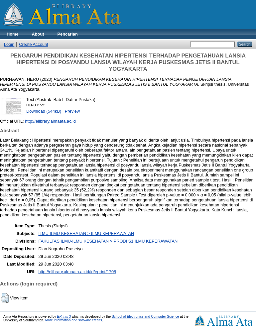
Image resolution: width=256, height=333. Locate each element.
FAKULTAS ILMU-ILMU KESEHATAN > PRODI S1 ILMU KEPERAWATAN (108, 241)
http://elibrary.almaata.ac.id (50, 121)
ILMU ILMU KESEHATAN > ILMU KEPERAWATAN (86, 233)
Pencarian (68, 34)
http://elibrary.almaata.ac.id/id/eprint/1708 (77, 271)
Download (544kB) (43, 111)
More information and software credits (73, 320)
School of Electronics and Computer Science (145, 316)
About (38, 34)
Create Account (33, 44)
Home (13, 34)
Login (9, 44)
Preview (72, 111)
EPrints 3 (64, 316)
